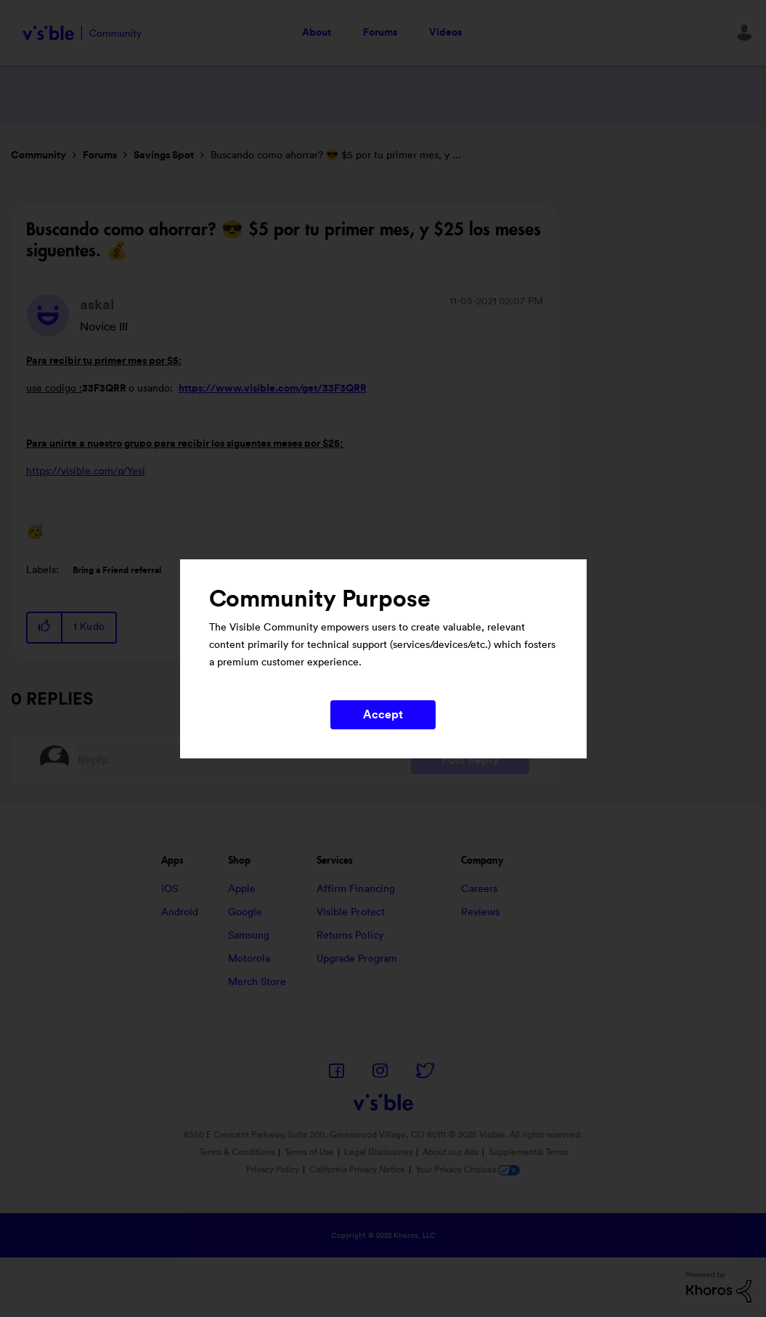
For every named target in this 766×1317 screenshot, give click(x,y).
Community (38, 155)
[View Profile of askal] (97, 305)
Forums (380, 33)
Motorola (249, 959)
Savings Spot (164, 155)
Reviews (480, 912)
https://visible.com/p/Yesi (85, 471)
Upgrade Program (357, 959)
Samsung (249, 936)
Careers (479, 889)
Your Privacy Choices (467, 1169)
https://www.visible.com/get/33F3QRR (273, 389)
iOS (169, 889)
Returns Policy (350, 936)
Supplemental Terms (528, 1152)
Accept (383, 715)
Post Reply (470, 760)
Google (245, 912)
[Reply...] (244, 760)
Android (180, 912)
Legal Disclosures (378, 1152)
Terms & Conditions (236, 1152)
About (316, 33)
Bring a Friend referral (117, 570)
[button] (45, 627)
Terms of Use (309, 1152)
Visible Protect (351, 912)
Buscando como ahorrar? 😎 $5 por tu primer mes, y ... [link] (336, 155)
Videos (445, 33)
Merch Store (257, 982)
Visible (82, 33)
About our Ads (450, 1152)
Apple (242, 889)
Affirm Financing (356, 889)
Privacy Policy (272, 1169)
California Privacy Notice (358, 1169)
